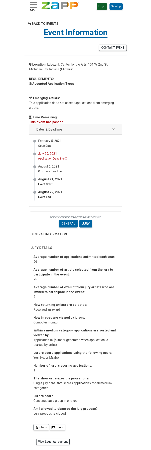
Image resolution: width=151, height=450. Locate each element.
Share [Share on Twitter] (42, 427)
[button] (75, 130)
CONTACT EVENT (113, 47)
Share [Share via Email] (58, 427)
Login (101, 6)
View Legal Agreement (53, 441)
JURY (86, 223)
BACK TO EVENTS (43, 24)
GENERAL (68, 223)
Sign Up (116, 6)
